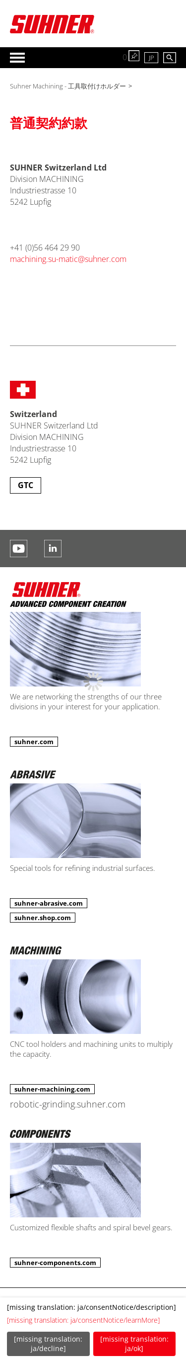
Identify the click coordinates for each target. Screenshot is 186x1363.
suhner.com (34, 741)
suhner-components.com (55, 1262)
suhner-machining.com (52, 1089)
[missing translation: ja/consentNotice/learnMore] (83, 1320)
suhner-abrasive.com (48, 903)
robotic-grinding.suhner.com (67, 1104)
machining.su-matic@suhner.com (68, 259)
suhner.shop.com (42, 917)
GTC (25, 485)
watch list (133, 55)
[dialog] (93, 1330)
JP (151, 57)
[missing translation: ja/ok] (134, 1343)
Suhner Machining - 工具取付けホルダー (68, 86)
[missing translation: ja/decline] (48, 1343)
